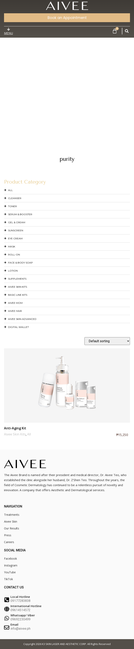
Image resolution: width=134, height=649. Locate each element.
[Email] (6, 627)
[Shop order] (107, 341)
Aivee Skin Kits (15, 434)
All (29, 434)
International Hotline (26, 606)
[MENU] (8, 29)
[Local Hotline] (6, 599)
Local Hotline (20, 597)
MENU (8, 33)
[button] (126, 31)
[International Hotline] (6, 609)
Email (14, 624)
